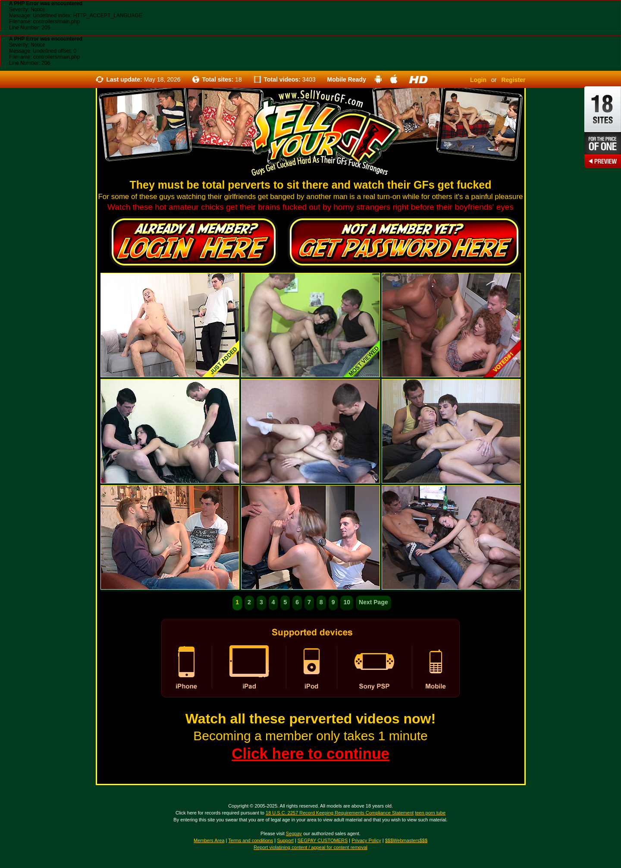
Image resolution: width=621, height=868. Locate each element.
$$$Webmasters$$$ (406, 840)
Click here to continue (310, 753)
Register (513, 79)
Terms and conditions (250, 840)
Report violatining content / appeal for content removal (310, 847)
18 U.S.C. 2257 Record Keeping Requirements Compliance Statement (340, 812)
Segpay (294, 833)
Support (285, 840)
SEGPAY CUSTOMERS (323, 840)
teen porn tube (430, 812)
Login (478, 79)
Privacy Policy (366, 840)
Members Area (209, 840)
